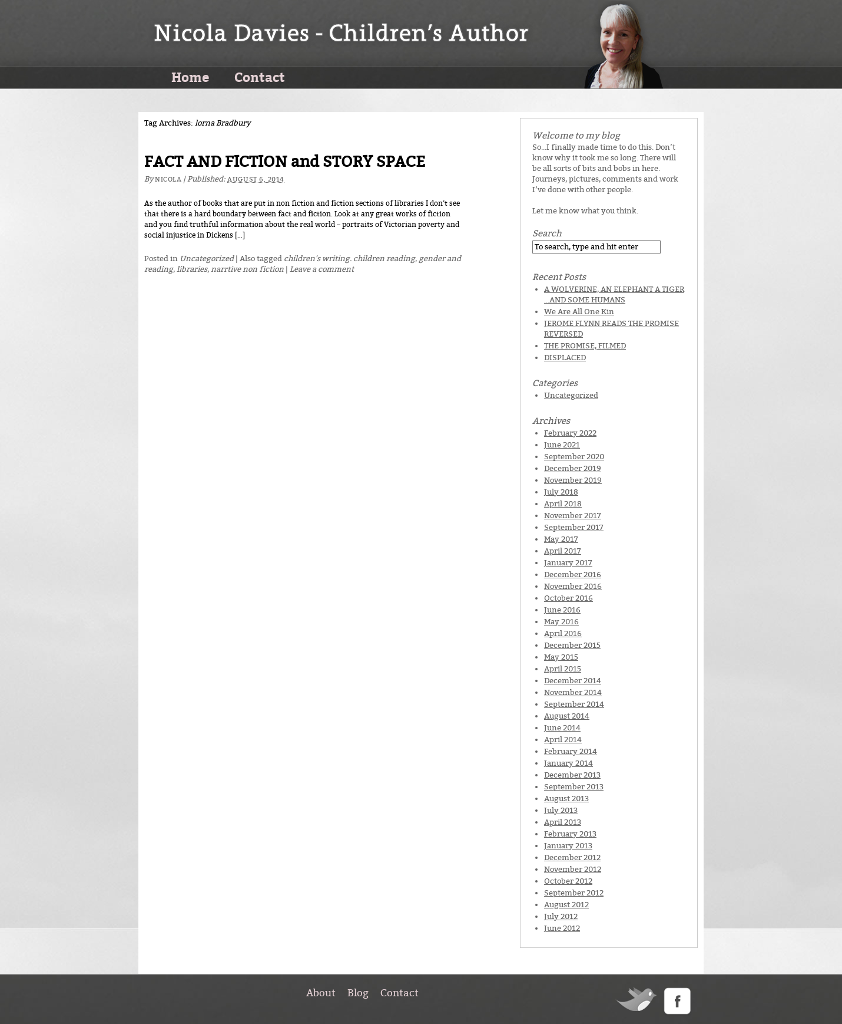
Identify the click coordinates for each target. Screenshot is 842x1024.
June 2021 (562, 444)
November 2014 (573, 692)
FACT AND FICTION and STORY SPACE (284, 162)
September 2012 (574, 892)
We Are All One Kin (579, 311)
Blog (358, 993)
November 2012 (572, 869)
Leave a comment (322, 269)
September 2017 (574, 527)
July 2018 (561, 492)
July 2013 (561, 810)
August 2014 (566, 716)
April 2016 (563, 633)
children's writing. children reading (349, 258)
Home (190, 76)
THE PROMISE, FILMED (585, 345)
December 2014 (572, 680)
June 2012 (562, 928)
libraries (192, 269)
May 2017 (561, 539)
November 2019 (573, 480)
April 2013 (562, 822)
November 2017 (572, 515)
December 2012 (572, 857)
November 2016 (573, 586)
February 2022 (570, 433)
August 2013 (566, 798)
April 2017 (562, 550)
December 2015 (572, 645)
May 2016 (561, 621)
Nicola (168, 179)
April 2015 (562, 668)
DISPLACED (565, 357)
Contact (259, 76)
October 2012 (568, 881)
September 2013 (574, 786)
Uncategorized (207, 258)
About (321, 993)
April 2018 (563, 503)
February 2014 (570, 751)
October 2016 (568, 598)
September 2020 (574, 456)
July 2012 (561, 916)
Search (547, 233)
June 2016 (562, 609)
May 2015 (561, 657)
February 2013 (570, 833)
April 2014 (563, 739)
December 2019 (572, 468)
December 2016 (572, 574)
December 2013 (572, 775)
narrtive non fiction (247, 269)
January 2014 (568, 763)
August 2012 (566, 904)
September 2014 (574, 704)
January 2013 (568, 845)
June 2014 (562, 727)
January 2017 (568, 562)
